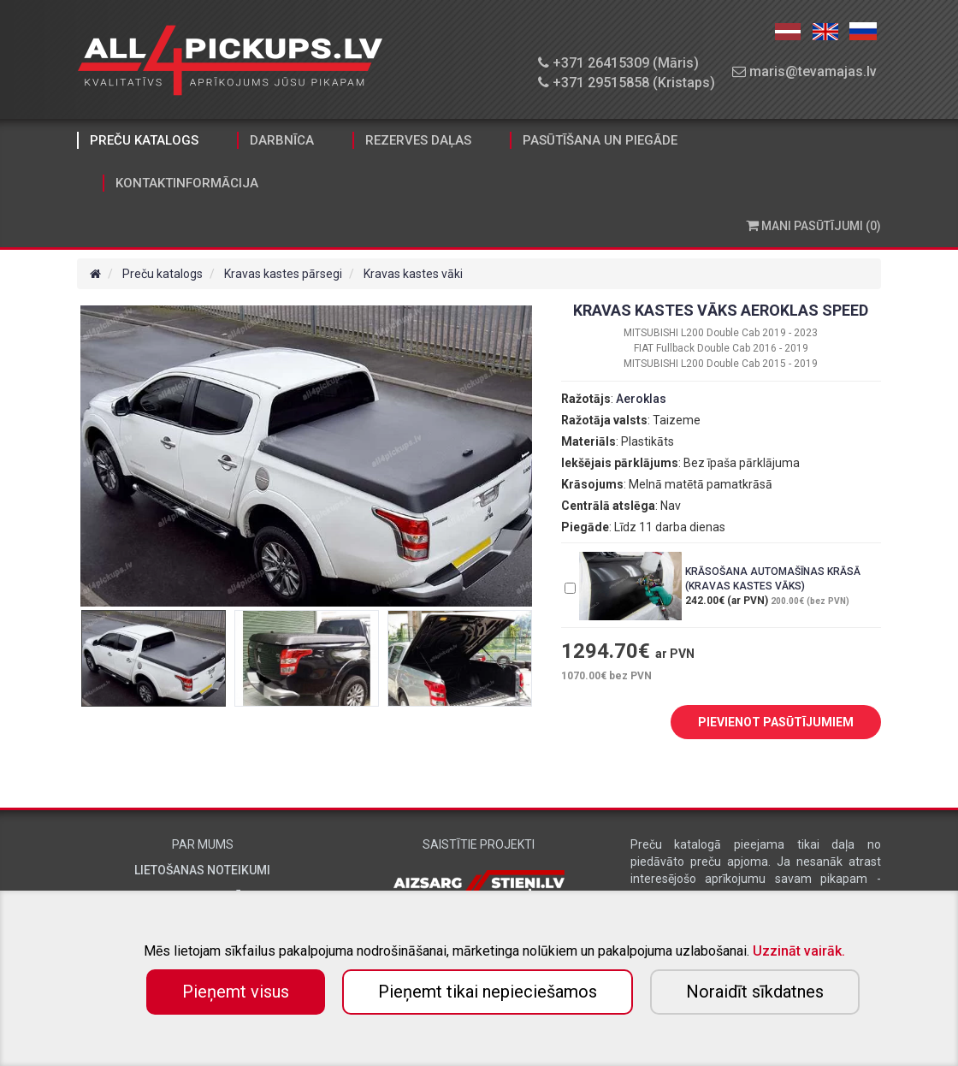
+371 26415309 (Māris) (618, 63)
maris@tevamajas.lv (804, 71)
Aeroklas (641, 399)
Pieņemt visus (235, 991)
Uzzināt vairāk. (799, 951)
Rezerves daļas (418, 140)
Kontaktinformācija (186, 183)
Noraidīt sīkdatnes (755, 991)
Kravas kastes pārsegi (283, 274)
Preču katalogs (144, 140)
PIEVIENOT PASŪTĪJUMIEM (763, 723)
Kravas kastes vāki (413, 274)
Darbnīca (282, 140)
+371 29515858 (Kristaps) (626, 82)
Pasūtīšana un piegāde (600, 140)
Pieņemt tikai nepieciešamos (487, 991)
